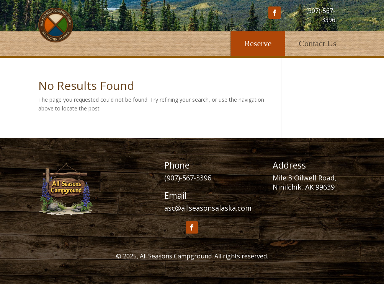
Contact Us (317, 43)
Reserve (257, 43)
